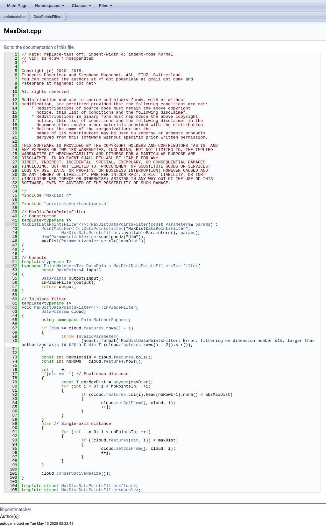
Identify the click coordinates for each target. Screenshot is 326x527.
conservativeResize (78, 473)
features (93, 328)
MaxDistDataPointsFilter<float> (98, 486)
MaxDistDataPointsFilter (89, 233)
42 (11, 224)
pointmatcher (15, 17)
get (94, 237)
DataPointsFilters (48, 17)
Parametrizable (68, 237)
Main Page (17, 5)
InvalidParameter (96, 336)
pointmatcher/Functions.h (76, 204)
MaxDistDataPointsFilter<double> (99, 490)
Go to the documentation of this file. (39, 47)
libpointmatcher (15, 509)
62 (11, 307)
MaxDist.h (57, 195)
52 (11, 266)
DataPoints (68, 270)
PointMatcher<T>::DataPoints (77, 266)
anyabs (120, 382)
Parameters (178, 224)
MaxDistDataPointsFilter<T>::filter (155, 266)
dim (45, 237)
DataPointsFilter (104, 228)
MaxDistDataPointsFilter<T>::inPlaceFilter (85, 307)
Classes (81, 5)
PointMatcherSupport (104, 320)
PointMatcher (56, 228)
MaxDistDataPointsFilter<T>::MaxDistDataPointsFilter (85, 224)
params (202, 224)
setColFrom (128, 403)
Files (105, 5)
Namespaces (49, 5)
